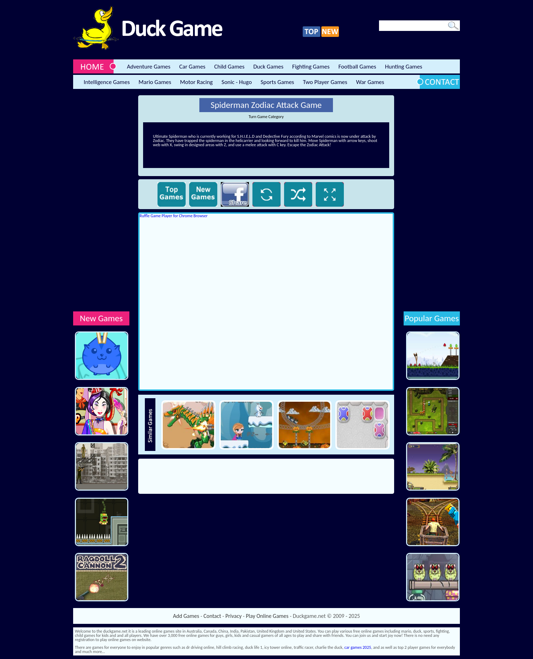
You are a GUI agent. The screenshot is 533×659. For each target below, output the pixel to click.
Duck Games (268, 66)
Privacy (233, 616)
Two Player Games (325, 82)
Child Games (229, 66)
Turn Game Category (266, 116)
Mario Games (155, 82)
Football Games (357, 66)
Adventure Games (149, 66)
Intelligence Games (107, 82)
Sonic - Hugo (236, 82)
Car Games (192, 66)
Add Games (186, 616)
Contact (212, 616)
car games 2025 (358, 647)
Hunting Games (403, 66)
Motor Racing (196, 82)
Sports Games (277, 82)
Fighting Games (310, 66)
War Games (370, 82)
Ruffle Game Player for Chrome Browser (173, 215)
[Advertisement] (101, 200)
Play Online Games (267, 616)
